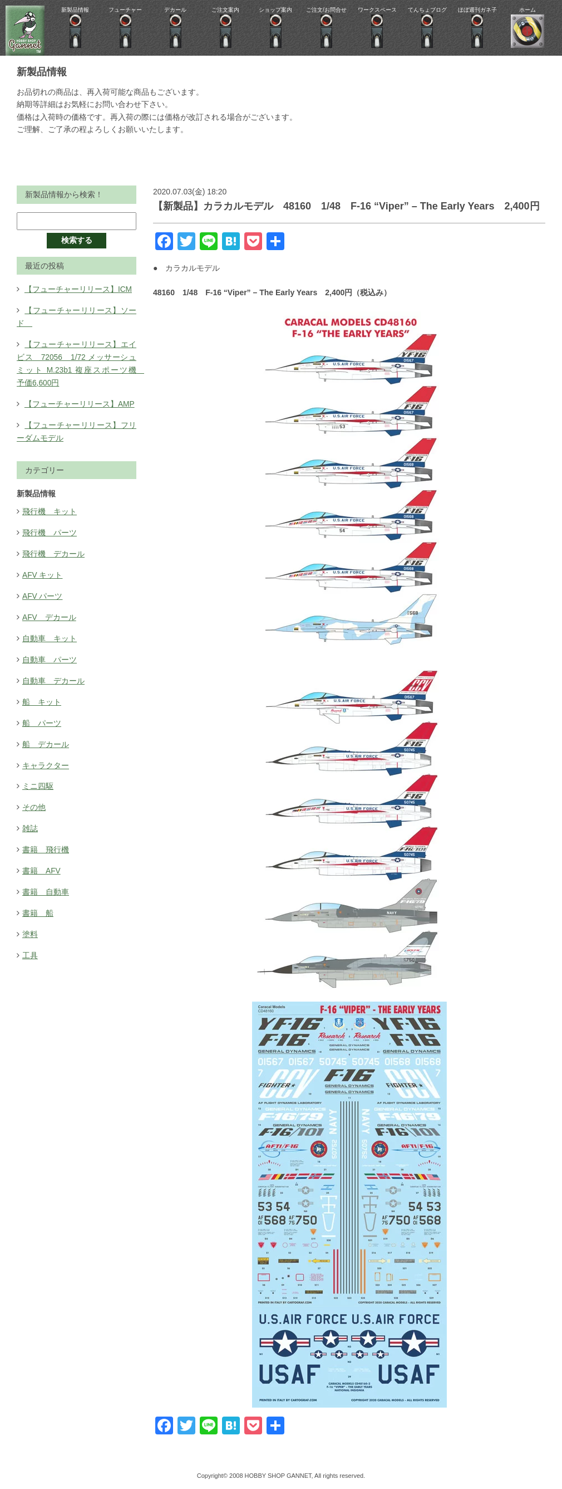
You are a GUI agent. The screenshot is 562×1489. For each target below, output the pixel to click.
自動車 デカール (53, 675)
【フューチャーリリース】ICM (78, 289)
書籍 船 (37, 904)
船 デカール (45, 737)
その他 (34, 799)
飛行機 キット (49, 508)
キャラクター (45, 758)
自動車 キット (49, 633)
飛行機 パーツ (49, 529)
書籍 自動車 (45, 883)
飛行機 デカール (53, 550)
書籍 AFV (41, 862)
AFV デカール (49, 612)
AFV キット (42, 571)
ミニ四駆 (37, 779)
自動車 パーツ (49, 654)
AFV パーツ (42, 591)
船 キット (41, 695)
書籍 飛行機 (45, 841)
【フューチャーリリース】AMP (79, 401)
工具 (30, 945)
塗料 (30, 925)
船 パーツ (41, 716)
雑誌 (30, 821)
